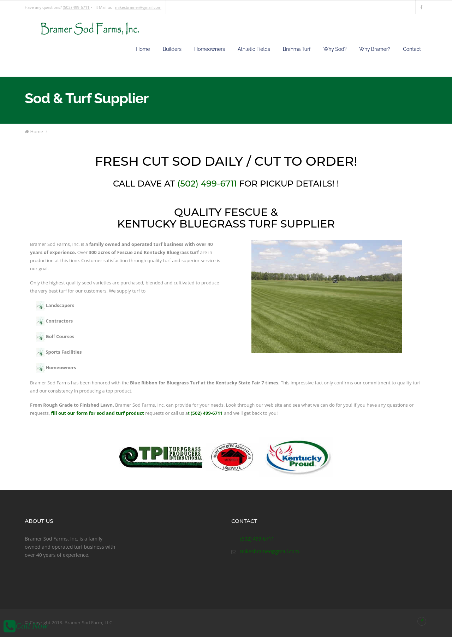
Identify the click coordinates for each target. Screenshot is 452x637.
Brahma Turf (297, 49)
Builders (172, 49)
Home (143, 49)
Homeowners (209, 49)
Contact (412, 49)
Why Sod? (335, 49)
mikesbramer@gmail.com (138, 7)
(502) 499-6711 (76, 7)
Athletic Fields (254, 49)
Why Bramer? (374, 49)
